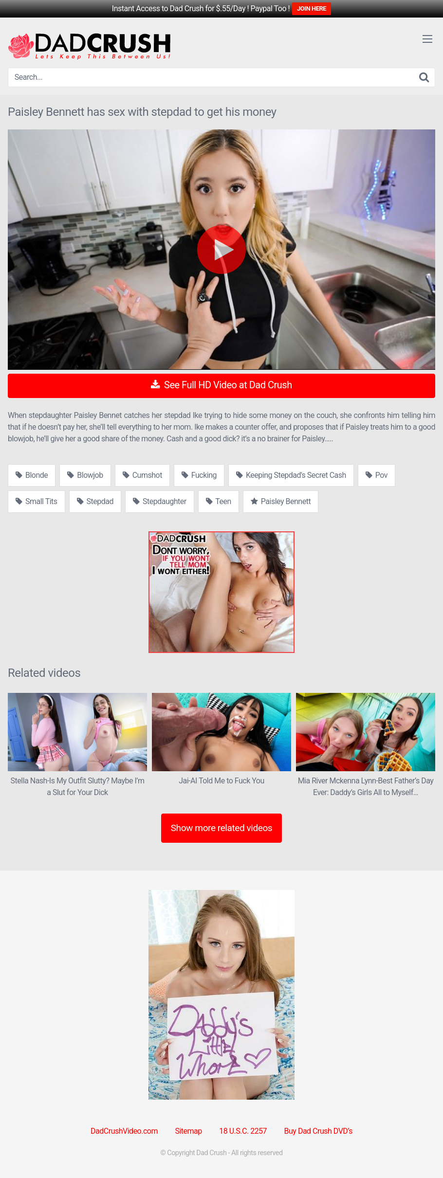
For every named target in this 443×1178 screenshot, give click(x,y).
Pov (377, 475)
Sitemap (188, 1131)
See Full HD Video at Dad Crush (221, 385)
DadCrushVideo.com (124, 1131)
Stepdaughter (159, 501)
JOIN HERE (311, 8)
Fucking (199, 475)
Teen (218, 501)
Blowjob (85, 475)
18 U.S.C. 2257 (243, 1131)
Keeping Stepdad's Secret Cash (291, 475)
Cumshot (142, 475)
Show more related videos (222, 828)
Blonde (32, 475)
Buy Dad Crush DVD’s (318, 1131)
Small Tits (36, 501)
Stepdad (95, 501)
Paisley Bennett (281, 501)
